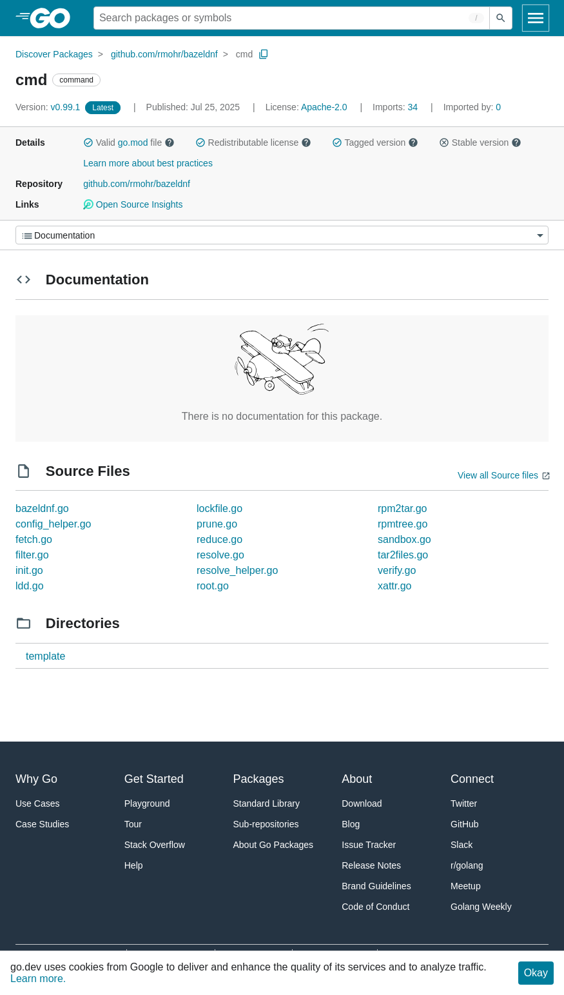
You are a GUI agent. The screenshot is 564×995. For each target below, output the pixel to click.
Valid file (129, 142)
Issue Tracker (369, 845)
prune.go (217, 523)
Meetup (466, 886)
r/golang (467, 865)
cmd (244, 54)
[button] (88, 142)
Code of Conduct (375, 906)
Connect (472, 779)
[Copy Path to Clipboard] (263, 54)
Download (362, 803)
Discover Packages (54, 54)
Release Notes (371, 865)
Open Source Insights (132, 204)
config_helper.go (53, 523)
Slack (461, 845)
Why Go (36, 779)
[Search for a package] (291, 18)
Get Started (154, 779)
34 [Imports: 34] (396, 107)
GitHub (465, 824)
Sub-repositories (266, 824)
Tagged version (375, 142)
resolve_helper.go (237, 570)
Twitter (464, 803)
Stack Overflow (154, 845)
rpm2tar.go (402, 508)
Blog (351, 824)
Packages (258, 779)
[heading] (54, 18)
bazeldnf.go (42, 508)
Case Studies (42, 824)
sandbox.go (404, 539)
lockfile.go (219, 508)
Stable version (480, 142)
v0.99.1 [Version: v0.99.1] (49, 107)
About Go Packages (273, 845)
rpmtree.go (402, 523)
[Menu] (282, 235)
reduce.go (219, 539)
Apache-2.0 (324, 107)
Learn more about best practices (148, 163)
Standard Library (266, 803)
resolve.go (220, 554)
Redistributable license (253, 142)
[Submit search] (500, 18)
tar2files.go (403, 554)
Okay (536, 972)
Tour (133, 824)
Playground (147, 803)
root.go (213, 585)
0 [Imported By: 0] (472, 107)
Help (133, 865)
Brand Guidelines (376, 886)
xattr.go (394, 585)
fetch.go (33, 539)
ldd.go (29, 585)
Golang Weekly (481, 906)
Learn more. (38, 978)
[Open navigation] (536, 18)
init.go (29, 570)
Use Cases (37, 803)
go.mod (133, 142)
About (357, 779)
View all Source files (498, 475)
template (45, 656)
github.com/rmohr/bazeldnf (164, 54)
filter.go (32, 554)
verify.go (397, 570)
